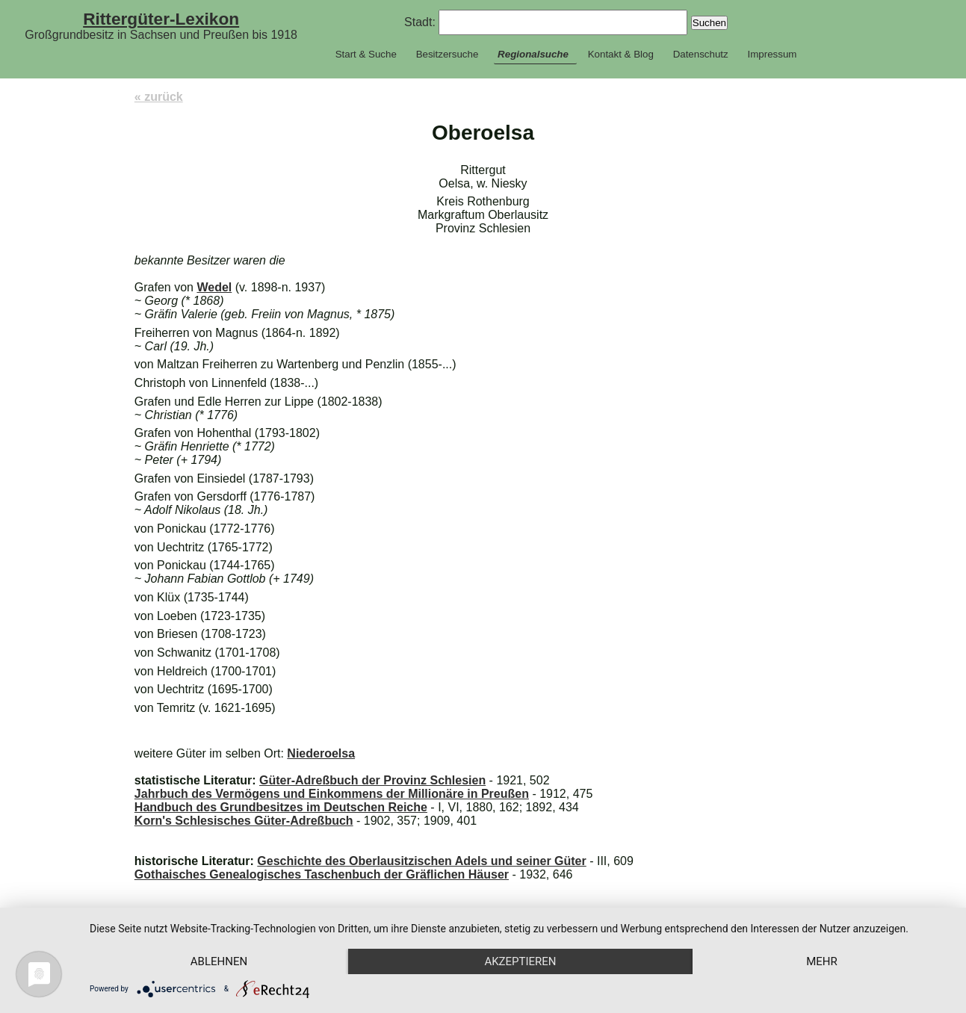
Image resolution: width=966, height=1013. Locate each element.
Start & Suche (366, 54)
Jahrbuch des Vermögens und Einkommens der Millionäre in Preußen (331, 793)
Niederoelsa (321, 753)
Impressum (771, 54)
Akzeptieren (520, 961)
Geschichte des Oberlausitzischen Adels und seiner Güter (421, 861)
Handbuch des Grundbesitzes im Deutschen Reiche (280, 807)
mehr (821, 961)
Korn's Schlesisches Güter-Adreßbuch (243, 820)
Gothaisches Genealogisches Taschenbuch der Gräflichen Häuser (321, 874)
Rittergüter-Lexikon (161, 18)
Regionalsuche (533, 54)
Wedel (214, 287)
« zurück (158, 96)
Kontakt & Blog (621, 54)
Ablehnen (219, 961)
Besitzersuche (447, 54)
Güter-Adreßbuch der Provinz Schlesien (372, 780)
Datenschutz (700, 54)
